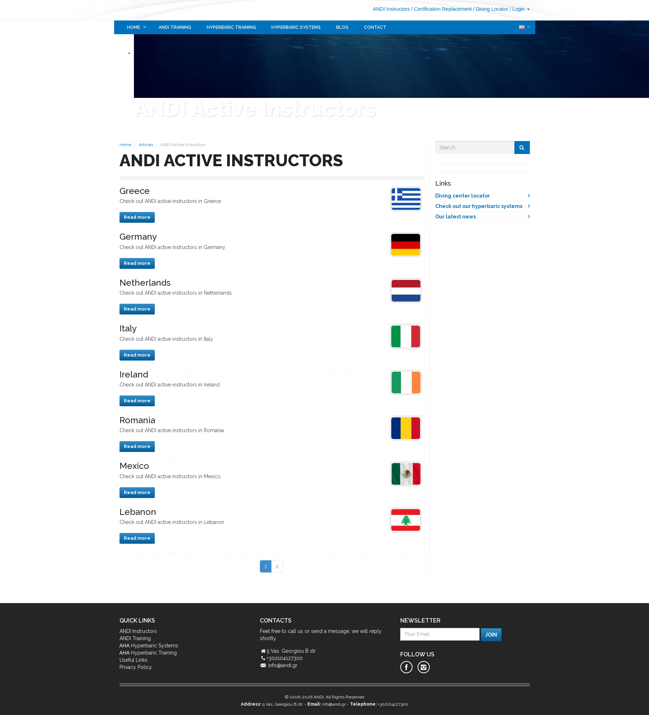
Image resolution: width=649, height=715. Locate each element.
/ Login (520, 9)
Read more (137, 217)
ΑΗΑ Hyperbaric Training (148, 653)
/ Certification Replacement (441, 9)
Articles (146, 144)
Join (491, 635)
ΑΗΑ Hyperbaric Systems (149, 645)
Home (133, 27)
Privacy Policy (136, 667)
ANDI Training (175, 27)
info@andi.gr (282, 665)
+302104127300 (393, 704)
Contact (375, 27)
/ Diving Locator (490, 9)
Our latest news (455, 217)
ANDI (141, 10)
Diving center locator (462, 196)
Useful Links (134, 660)
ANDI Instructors (391, 9)
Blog (342, 27)
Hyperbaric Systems (296, 27)
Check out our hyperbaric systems (478, 206)
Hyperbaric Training (231, 27)
